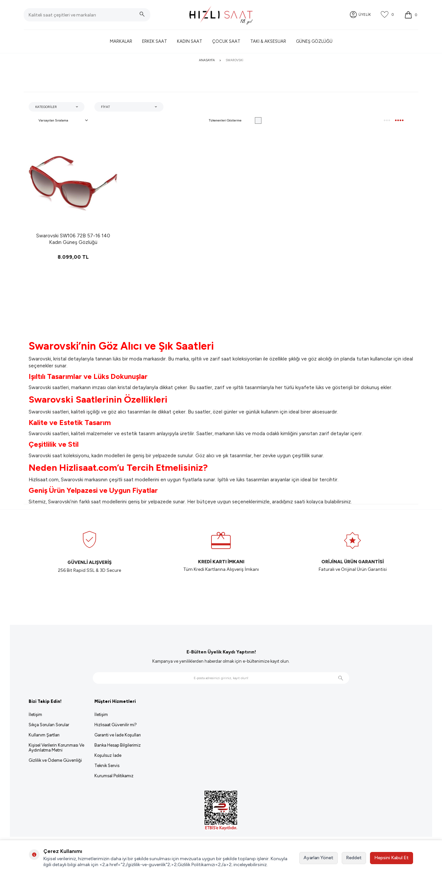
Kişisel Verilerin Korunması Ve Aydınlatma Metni (56, 748)
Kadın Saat (189, 41)
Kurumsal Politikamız (114, 775)
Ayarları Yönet (318, 858)
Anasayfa (207, 60)
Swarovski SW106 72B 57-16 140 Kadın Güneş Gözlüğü (73, 239)
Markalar (121, 41)
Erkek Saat (154, 41)
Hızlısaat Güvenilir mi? (115, 724)
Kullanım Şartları (44, 734)
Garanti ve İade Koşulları (117, 734)
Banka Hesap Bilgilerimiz (117, 745)
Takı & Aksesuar (268, 41)
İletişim (35, 714)
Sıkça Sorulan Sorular (49, 724)
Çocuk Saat (226, 41)
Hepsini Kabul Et (391, 858)
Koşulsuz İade (107, 755)
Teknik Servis (106, 765)
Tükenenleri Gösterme (235, 120)
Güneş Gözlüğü (314, 41)
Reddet (354, 858)
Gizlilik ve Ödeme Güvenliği (55, 760)
